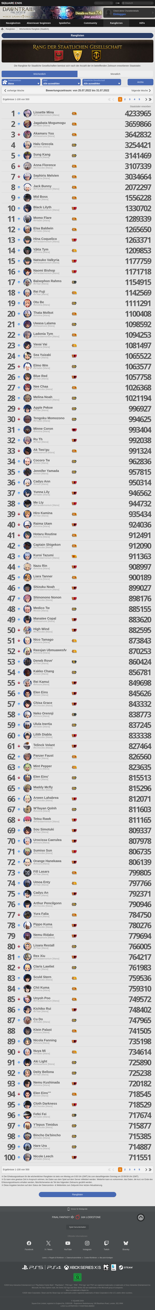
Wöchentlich (39, 74)
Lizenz (44, 1258)
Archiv (140, 82)
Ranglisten (10, 29)
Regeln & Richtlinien (56, 1258)
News (49, 1249)
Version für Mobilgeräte (79, 1209)
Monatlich (115, 74)
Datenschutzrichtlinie (74, 1258)
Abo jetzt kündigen (106, 1258)
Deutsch (129, 3)
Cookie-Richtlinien (90, 1258)
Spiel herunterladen (77, 1227)
